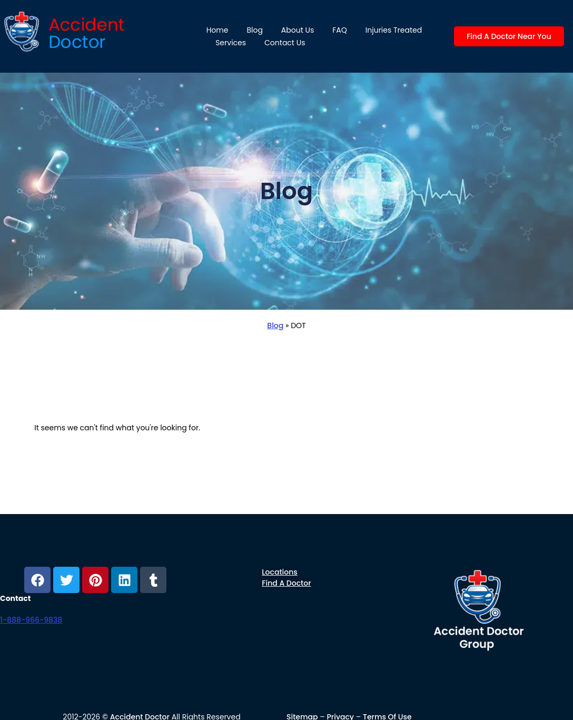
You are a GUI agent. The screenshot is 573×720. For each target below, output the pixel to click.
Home (217, 30)
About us (297, 30)
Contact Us (284, 42)
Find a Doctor (286, 583)
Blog (254, 30)
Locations (279, 572)
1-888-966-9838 (31, 620)
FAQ (339, 30)
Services (230, 42)
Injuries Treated (393, 30)
